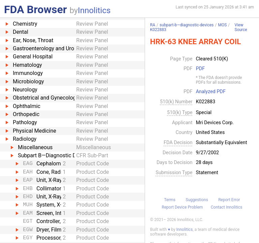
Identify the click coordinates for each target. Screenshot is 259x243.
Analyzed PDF (211, 91)
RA (152, 25)
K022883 (158, 29)
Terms (169, 199)
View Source (241, 27)
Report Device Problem (182, 207)
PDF (200, 69)
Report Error (229, 199)
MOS (222, 25)
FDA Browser (35, 9)
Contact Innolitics (226, 207)
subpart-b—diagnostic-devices (186, 25)
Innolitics (94, 10)
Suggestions (197, 199)
